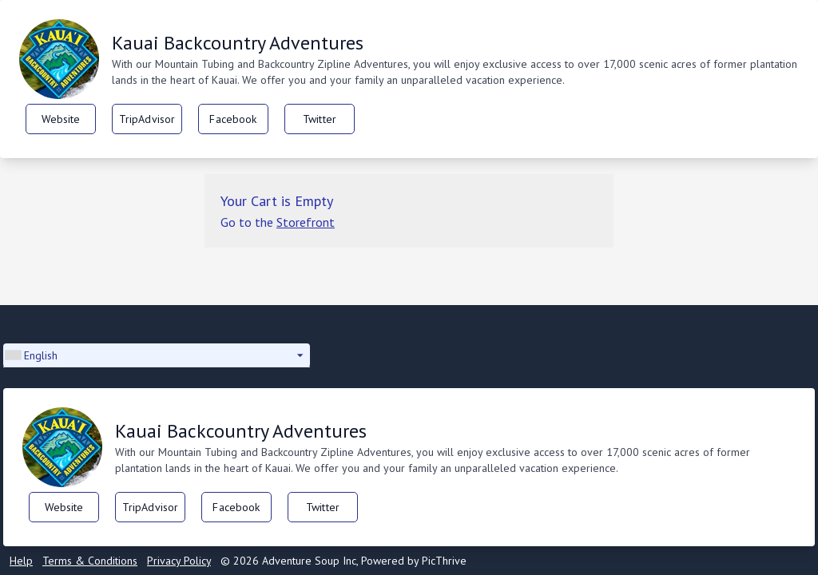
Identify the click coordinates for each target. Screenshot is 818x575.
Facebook (232, 119)
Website (61, 119)
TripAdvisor (147, 119)
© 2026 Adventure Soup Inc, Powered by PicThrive (343, 560)
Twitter (319, 119)
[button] (156, 355)
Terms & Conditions (89, 560)
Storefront (305, 222)
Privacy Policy (179, 560)
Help (21, 560)
